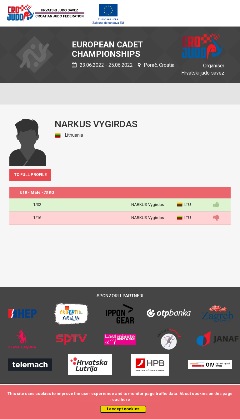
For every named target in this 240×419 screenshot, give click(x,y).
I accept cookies (123, 409)
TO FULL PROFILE (30, 174)
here (125, 399)
